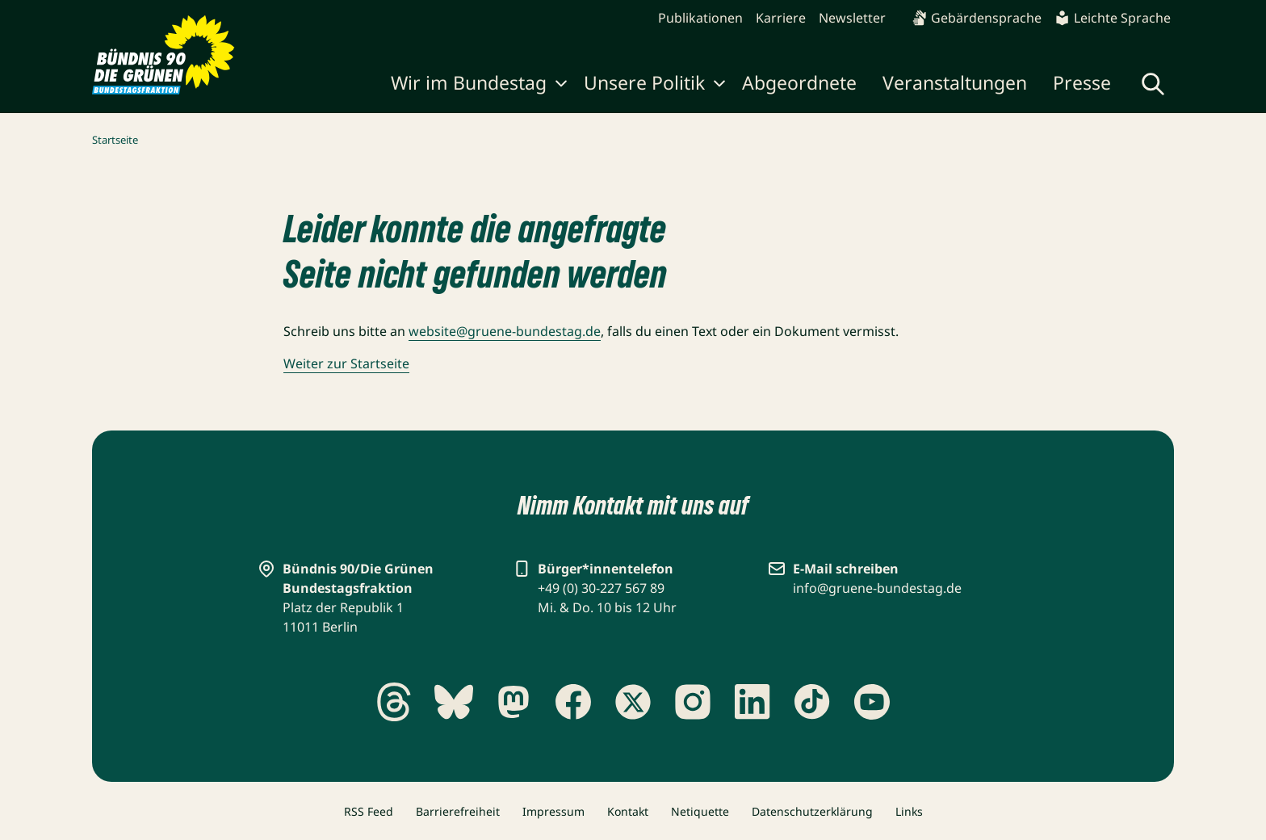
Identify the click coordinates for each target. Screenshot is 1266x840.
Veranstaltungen (954, 82)
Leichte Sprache (1112, 18)
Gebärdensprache (977, 18)
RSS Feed (368, 811)
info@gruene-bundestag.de (877, 588)
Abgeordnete (799, 82)
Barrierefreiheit (458, 811)
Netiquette (700, 811)
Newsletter (852, 18)
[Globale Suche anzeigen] (1153, 84)
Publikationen (700, 18)
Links (909, 811)
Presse (1082, 82)
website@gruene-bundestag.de (505, 331)
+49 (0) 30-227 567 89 (601, 588)
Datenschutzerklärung (812, 811)
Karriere (781, 18)
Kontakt (627, 811)
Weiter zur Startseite (346, 363)
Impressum (553, 811)
